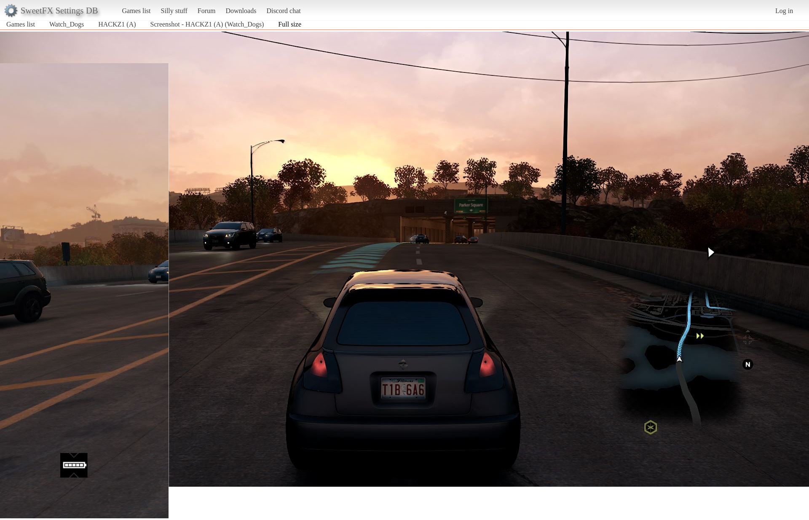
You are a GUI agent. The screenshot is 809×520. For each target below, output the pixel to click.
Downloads (240, 10)
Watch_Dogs (66, 24)
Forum (207, 10)
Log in (784, 10)
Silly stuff (174, 10)
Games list (136, 10)
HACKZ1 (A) (117, 24)
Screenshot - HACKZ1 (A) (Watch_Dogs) (207, 24)
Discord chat (283, 10)
